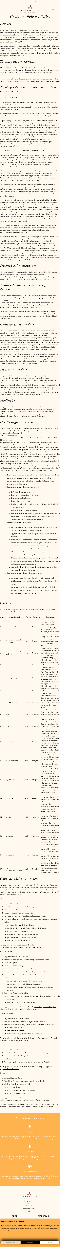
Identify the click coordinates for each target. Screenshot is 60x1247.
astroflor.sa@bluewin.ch (29, 1208)
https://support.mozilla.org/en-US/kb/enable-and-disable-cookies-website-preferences (28, 1007)
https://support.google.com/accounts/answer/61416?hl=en (20, 947)
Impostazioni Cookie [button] (10, 1242)
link (23, 1227)
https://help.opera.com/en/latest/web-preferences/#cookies (28, 1100)
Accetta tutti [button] (30, 1242)
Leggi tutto (49, 1242)
